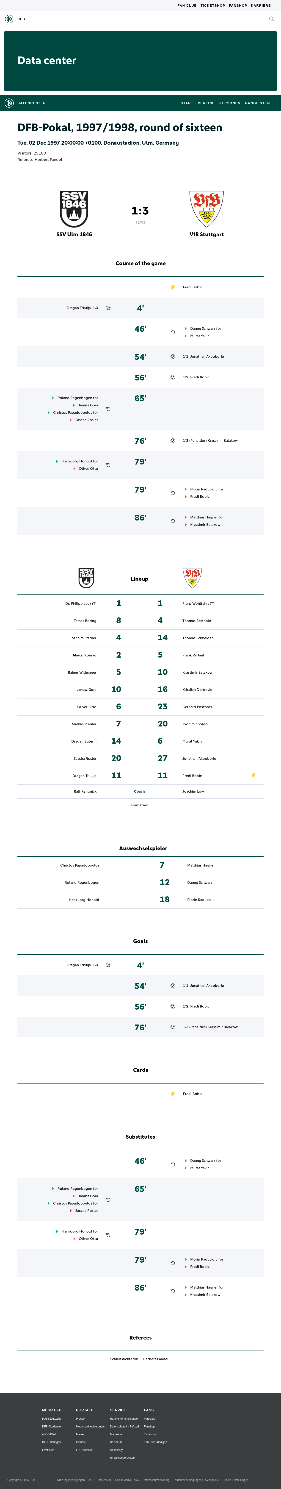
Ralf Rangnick (85, 791)
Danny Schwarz (202, 328)
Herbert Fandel (48, 160)
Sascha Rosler (86, 420)
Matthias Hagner (204, 517)
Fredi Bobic (192, 287)
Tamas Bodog (85, 621)
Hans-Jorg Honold (77, 461)
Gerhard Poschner (197, 707)
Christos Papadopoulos (72, 412)
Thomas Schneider (197, 638)
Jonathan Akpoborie (207, 356)
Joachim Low (193, 791)
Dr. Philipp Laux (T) (80, 603)
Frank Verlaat (193, 655)
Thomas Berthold (196, 621)
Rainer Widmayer (82, 672)
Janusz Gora (88, 405)
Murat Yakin (199, 336)
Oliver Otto (88, 468)
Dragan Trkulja (79, 308)
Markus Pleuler (84, 724)
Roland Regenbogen (75, 398)
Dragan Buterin (83, 741)
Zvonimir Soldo (195, 724)
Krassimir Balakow (223, 440)
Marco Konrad (84, 655)
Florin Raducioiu (204, 489)
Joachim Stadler (83, 638)
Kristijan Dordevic (197, 690)
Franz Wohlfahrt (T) (198, 603)
